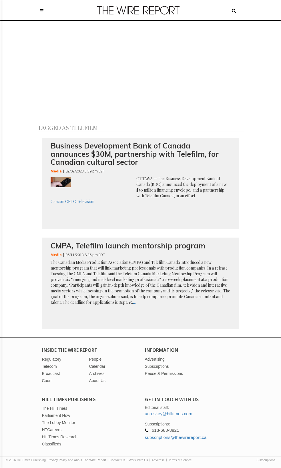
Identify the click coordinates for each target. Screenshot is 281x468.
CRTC (70, 201)
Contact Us (117, 460)
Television (85, 201)
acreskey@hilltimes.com (168, 413)
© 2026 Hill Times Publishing (26, 460)
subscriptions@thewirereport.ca (176, 437)
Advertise (158, 460)
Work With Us (138, 460)
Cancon (57, 201)
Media (56, 171)
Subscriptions (265, 460)
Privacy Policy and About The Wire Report (76, 460)
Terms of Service (180, 460)
